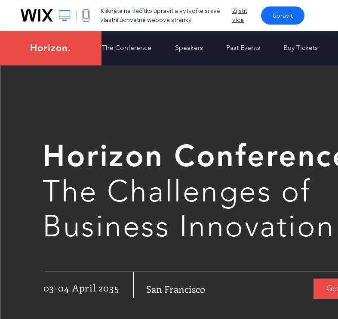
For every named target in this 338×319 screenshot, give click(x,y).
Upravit (283, 15)
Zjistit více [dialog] (239, 15)
